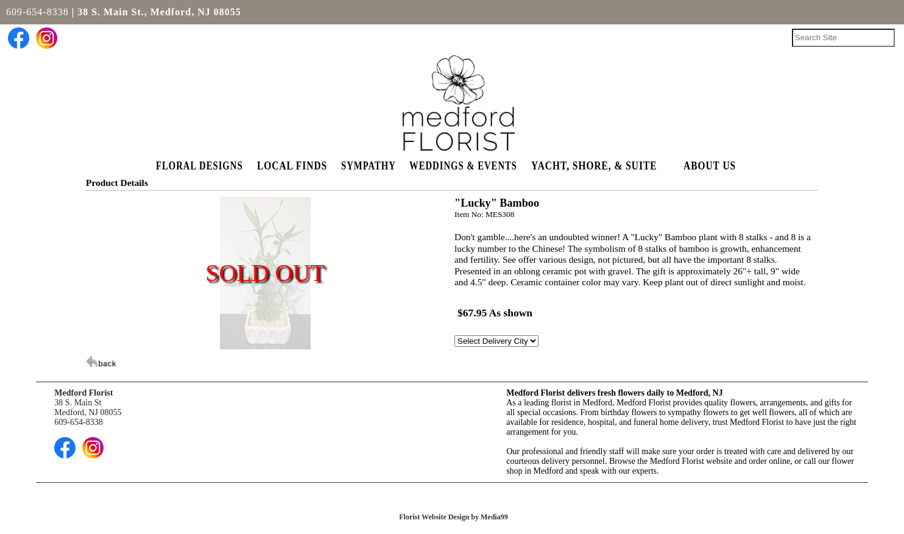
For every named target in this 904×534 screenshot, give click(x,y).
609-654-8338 (37, 12)
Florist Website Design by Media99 (453, 517)
